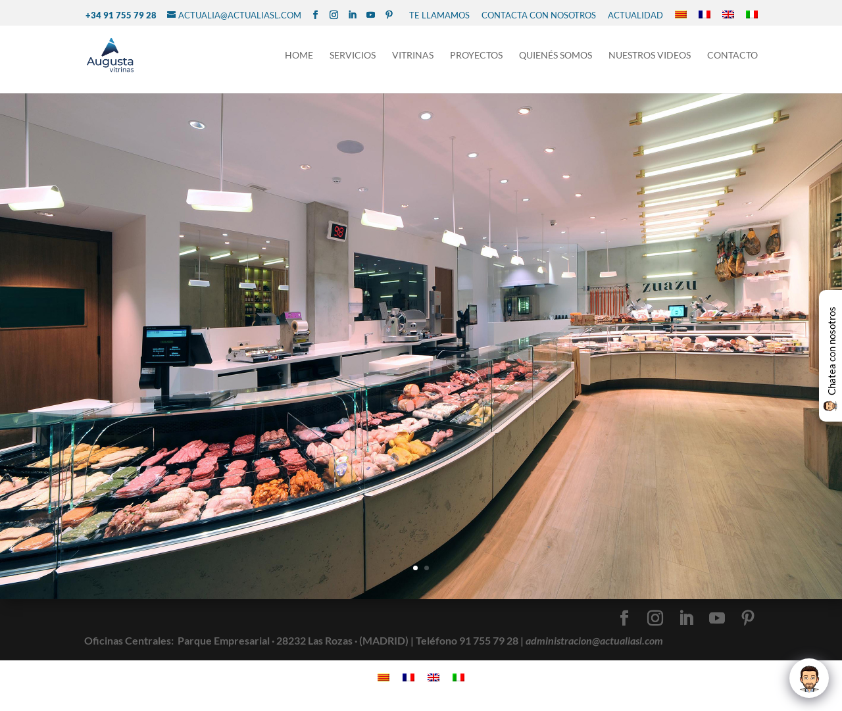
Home (299, 58)
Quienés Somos (555, 58)
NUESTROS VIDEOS (649, 58)
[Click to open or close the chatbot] (809, 678)
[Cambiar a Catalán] (681, 15)
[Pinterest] (389, 15)
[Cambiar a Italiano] (752, 15)
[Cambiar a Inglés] (728, 15)
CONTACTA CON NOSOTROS (539, 15)
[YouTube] (370, 15)
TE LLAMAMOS (439, 15)
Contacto (732, 58)
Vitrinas (412, 58)
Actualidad (635, 15)
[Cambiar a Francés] (704, 15)
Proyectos (476, 58)
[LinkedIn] (352, 15)
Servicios (353, 58)
